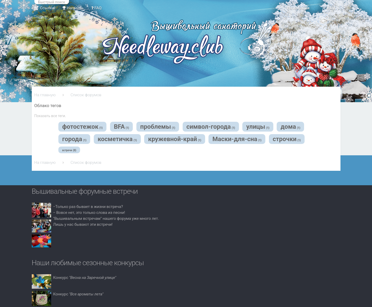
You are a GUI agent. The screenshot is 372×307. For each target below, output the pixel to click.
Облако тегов (47, 105)
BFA (119, 126)
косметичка (115, 139)
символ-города (209, 126)
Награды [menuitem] (72, 8)
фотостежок (80, 126)
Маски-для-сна (234, 139)
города (72, 139)
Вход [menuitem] (331, 8)
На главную (45, 95)
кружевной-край (172, 139)
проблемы (155, 126)
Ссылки (47, 8)
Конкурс (84, 277)
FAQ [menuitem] (96, 8)
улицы (255, 126)
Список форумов (86, 95)
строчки (285, 139)
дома (288, 126)
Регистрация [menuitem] (298, 8)
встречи (67, 150)
